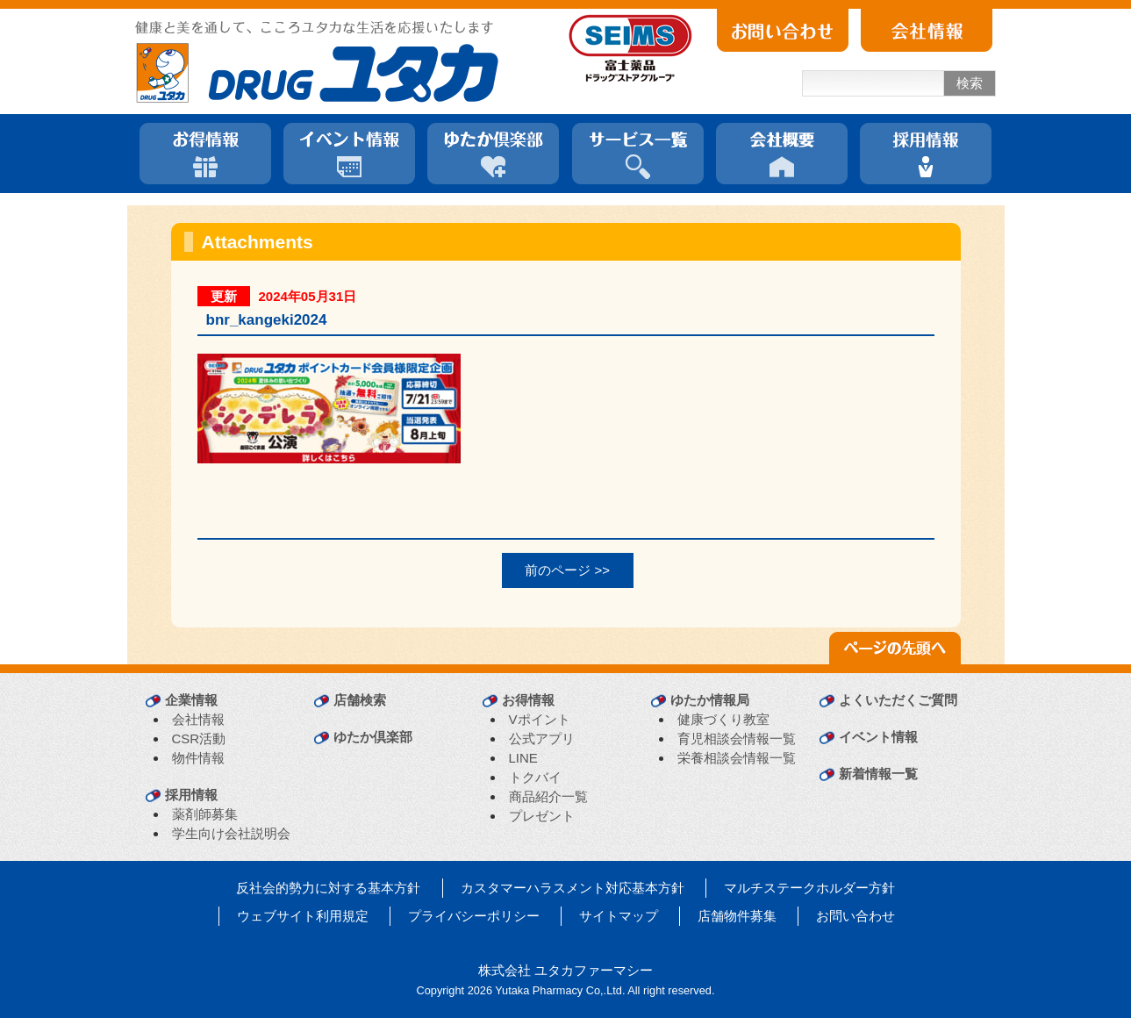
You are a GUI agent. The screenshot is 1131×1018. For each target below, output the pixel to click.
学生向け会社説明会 (231, 833)
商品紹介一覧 (548, 796)
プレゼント (542, 815)
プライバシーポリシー (474, 915)
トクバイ (535, 777)
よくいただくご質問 (898, 699)
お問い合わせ (855, 915)
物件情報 (198, 757)
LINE (523, 757)
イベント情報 (878, 736)
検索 (969, 82)
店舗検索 (359, 699)
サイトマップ (618, 915)
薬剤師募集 (205, 814)
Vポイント (539, 719)
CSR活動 (199, 738)
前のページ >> (567, 570)
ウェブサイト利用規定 (303, 915)
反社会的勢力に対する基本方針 (328, 887)
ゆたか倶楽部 (372, 736)
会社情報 (198, 719)
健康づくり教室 (723, 719)
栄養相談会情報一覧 (736, 757)
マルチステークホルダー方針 (809, 887)
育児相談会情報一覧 (736, 738)
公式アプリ (542, 738)
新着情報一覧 (878, 773)
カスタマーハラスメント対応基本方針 (572, 887)
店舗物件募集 (737, 915)
